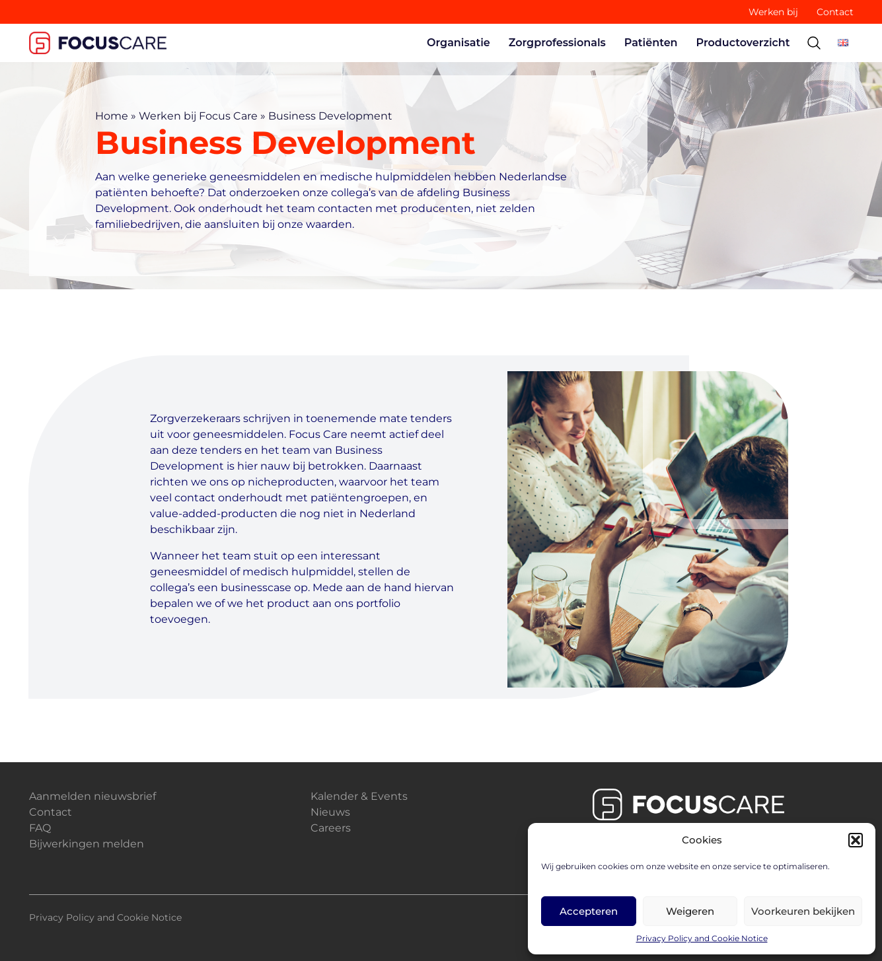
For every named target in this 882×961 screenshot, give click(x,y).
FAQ (40, 828)
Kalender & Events (359, 796)
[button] (855, 840)
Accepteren (589, 911)
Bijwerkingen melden (86, 843)
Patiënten (651, 42)
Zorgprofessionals (557, 42)
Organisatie (458, 42)
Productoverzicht (743, 42)
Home (111, 116)
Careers (331, 828)
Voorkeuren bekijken (803, 911)
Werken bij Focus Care (198, 116)
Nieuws (330, 812)
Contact (835, 12)
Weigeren (690, 911)
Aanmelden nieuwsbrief (92, 796)
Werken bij (773, 12)
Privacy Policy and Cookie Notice (702, 938)
